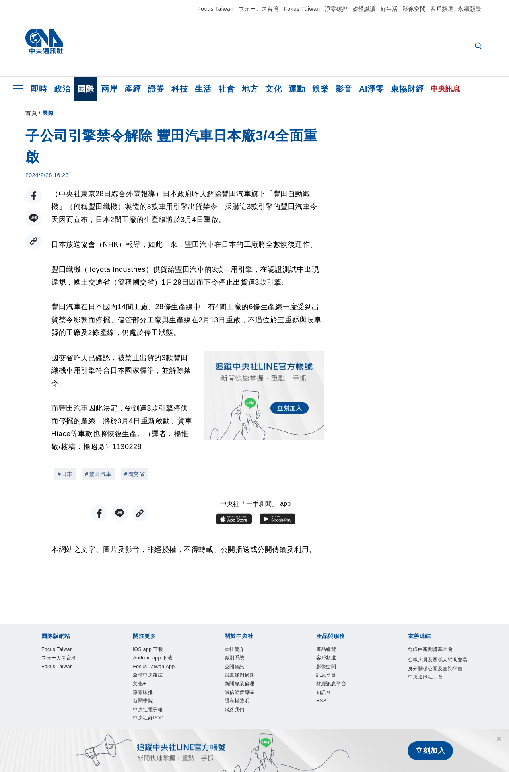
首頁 (31, 113)
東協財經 (407, 88)
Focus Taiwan (215, 9)
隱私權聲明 (238, 705)
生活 (203, 88)
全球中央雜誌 (149, 677)
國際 (86, 88)
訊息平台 (327, 677)
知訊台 (324, 696)
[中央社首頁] (44, 43)
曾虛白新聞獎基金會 (432, 650)
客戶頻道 (441, 9)
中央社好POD (149, 724)
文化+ (140, 687)
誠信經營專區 (241, 696)
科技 (179, 88)
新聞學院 (143, 705)
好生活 (389, 9)
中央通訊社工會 (427, 688)
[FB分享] (33, 195)
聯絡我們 (235, 714)
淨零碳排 (336, 9)
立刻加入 (430, 750)
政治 (62, 88)
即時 (39, 88)
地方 (250, 88)
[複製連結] (33, 241)
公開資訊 (235, 668)
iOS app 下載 (149, 650)
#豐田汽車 (98, 474)
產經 (132, 88)
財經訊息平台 (332, 687)
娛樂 (320, 88)
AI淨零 (371, 88)
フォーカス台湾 (259, 9)
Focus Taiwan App (156, 668)
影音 (344, 88)
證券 (156, 88)
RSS (322, 705)
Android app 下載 (154, 659)
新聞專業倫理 (241, 687)
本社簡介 (235, 650)
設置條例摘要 (241, 677)
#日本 (65, 474)
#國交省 (134, 474)
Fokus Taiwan (302, 9)
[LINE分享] (33, 218)
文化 (273, 88)
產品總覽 (327, 650)
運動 (297, 88)
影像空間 (413, 9)
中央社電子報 (149, 714)
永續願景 (469, 9)
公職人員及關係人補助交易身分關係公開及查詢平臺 (437, 670)
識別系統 (235, 659)
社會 (226, 88)
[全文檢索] (479, 46)
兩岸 (109, 88)
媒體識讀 (364, 9)
